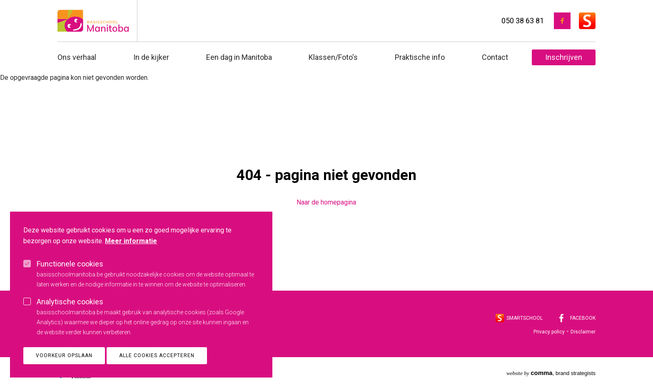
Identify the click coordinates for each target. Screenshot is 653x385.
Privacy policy (549, 332)
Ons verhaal (76, 57)
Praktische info (420, 57)
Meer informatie (131, 253)
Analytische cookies (70, 314)
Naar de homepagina (326, 202)
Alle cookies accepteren (156, 368)
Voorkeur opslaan (64, 368)
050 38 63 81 (522, 20)
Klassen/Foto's (333, 57)
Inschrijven (563, 57)
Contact (495, 57)
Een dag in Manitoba (239, 57)
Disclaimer (583, 332)
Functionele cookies (70, 276)
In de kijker (151, 57)
